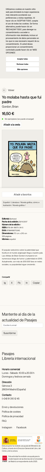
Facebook (21, 427)
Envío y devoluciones (12, 407)
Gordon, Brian (10, 106)
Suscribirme (9, 333)
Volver (8, 90)
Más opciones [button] (22, 69)
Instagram (7, 427)
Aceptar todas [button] (22, 59)
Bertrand (12, 219)
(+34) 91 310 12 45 (10, 398)
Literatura (15, 202)
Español (6, 202)
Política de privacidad (12, 416)
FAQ (4, 420)
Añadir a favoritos (22, 194)
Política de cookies (11, 411)
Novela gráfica (18, 205)
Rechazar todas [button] (22, 64)
